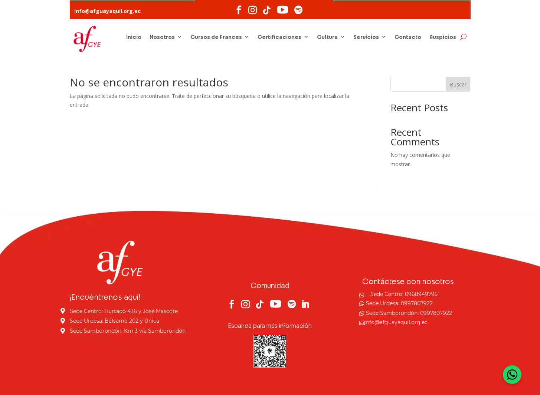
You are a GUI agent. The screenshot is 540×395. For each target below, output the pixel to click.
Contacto (408, 36)
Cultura (327, 36)
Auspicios (442, 36)
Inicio (133, 36)
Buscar (458, 84)
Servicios (366, 36)
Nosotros (162, 36)
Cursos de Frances (216, 36)
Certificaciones (279, 36)
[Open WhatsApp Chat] (512, 374)
